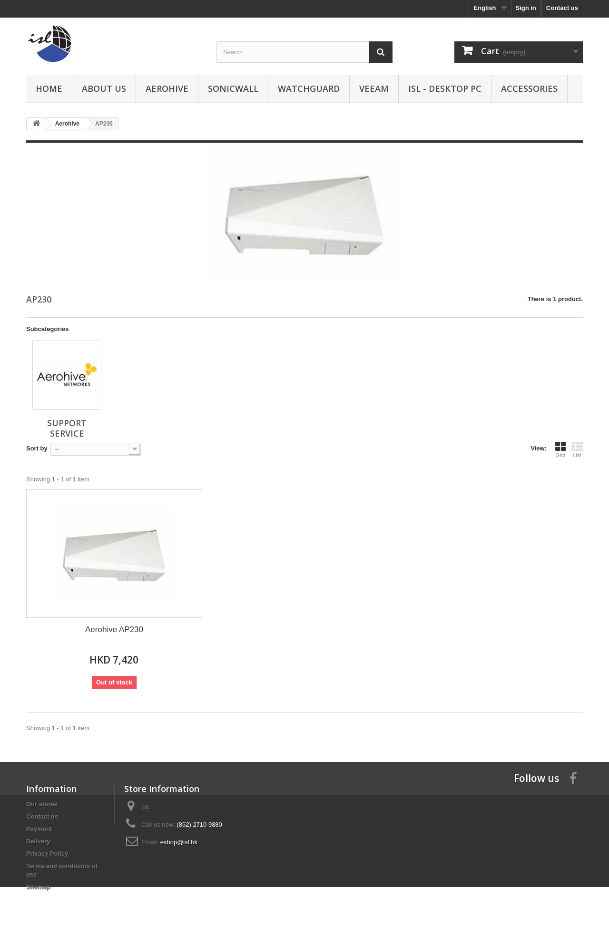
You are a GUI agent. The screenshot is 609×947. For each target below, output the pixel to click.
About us (104, 88)
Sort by (37, 448)
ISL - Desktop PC (444, 88)
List (577, 449)
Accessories (529, 88)
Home (49, 88)
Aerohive (167, 88)
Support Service (67, 428)
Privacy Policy (47, 853)
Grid (560, 449)
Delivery (38, 841)
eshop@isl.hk (178, 842)
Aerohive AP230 (114, 629)
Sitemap (38, 886)
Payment (39, 828)
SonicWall (233, 88)
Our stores (42, 804)
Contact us (562, 7)
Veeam (374, 88)
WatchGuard (309, 88)
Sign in (525, 7)
